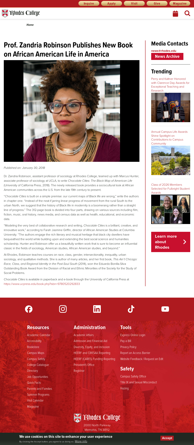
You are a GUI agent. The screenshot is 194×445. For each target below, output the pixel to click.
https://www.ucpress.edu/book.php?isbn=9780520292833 (42, 284)
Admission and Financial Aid (90, 340)
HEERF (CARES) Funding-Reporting (94, 358)
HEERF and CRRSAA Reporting (92, 352)
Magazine (180, 3)
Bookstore (33, 346)
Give (157, 3)
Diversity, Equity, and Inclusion (92, 346)
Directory (32, 370)
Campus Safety (36, 358)
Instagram (63, 309)
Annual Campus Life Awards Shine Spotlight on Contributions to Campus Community (169, 138)
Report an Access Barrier (135, 352)
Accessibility (34, 340)
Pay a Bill (125, 340)
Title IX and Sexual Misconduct (138, 382)
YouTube (165, 309)
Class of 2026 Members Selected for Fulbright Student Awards (170, 188)
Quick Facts (34, 382)
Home (30, 25)
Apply (111, 3)
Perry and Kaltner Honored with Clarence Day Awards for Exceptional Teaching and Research (170, 85)
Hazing (124, 388)
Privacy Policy (128, 346)
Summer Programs (38, 394)
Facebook (29, 309)
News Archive (167, 56)
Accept (167, 438)
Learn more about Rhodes (166, 241)
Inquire (89, 3)
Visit (134, 3)
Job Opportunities (37, 376)
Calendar (176, 14)
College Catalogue (38, 364)
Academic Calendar (38, 335)
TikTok (131, 309)
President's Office (84, 364)
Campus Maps (35, 352)
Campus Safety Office (133, 376)
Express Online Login (132, 335)
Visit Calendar (35, 400)
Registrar (79, 370)
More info (81, 441)
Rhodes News (38, 13)
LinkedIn (97, 309)
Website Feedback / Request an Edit (141, 358)
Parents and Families (39, 388)
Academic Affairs (84, 335)
